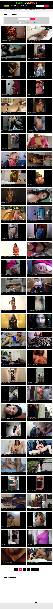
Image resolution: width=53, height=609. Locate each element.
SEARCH (32, 19)
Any (20, 23)
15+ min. (35, 23)
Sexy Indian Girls (14, 7)
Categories (23, 7)
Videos (7, 7)
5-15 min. (29, 23)
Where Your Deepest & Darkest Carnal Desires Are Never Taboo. (25, 11)
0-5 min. (24, 23)
